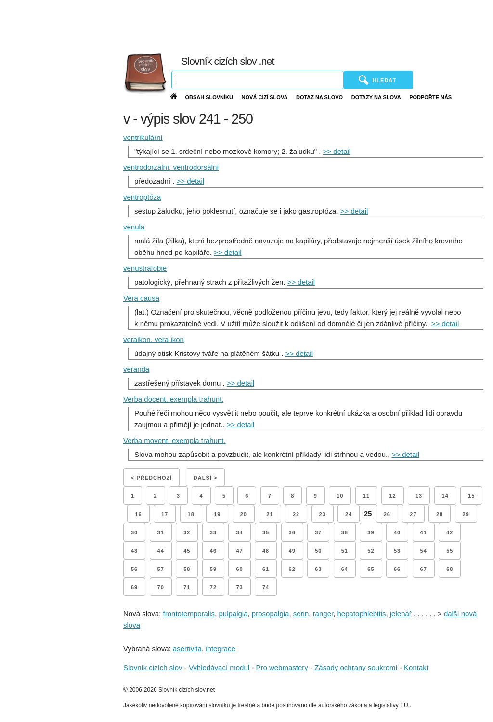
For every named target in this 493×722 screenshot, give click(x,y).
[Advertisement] (278, 24)
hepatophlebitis (361, 613)
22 (296, 514)
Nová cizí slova (265, 97)
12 (392, 496)
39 (370, 532)
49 (292, 551)
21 (269, 514)
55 (449, 551)
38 (344, 532)
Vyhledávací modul (219, 667)
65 (370, 569)
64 (344, 569)
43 (134, 551)
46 (213, 551)
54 (423, 551)
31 (160, 532)
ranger (323, 613)
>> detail (337, 151)
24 (348, 514)
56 (134, 569)
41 (423, 532)
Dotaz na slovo (319, 97)
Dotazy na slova (376, 97)
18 (191, 514)
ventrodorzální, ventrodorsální (171, 167)
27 (413, 514)
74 (265, 587)
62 (292, 569)
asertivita (187, 649)
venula (133, 227)
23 (322, 514)
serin (301, 613)
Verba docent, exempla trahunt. (173, 399)
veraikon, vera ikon (153, 339)
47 (239, 551)
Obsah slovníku (209, 97)
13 (418, 496)
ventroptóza (142, 197)
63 (318, 569)
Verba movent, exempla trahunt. (174, 440)
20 (243, 514)
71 (186, 587)
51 (344, 551)
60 (239, 569)
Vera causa (141, 298)
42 (449, 532)
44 (160, 551)
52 (370, 551)
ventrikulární (143, 137)
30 (134, 532)
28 (439, 514)
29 (466, 514)
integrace (220, 649)
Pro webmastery (282, 667)
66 (397, 569)
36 (292, 532)
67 (423, 569)
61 (265, 569)
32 (186, 532)
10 (340, 496)
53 (397, 551)
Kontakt (416, 667)
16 (138, 514)
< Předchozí (151, 478)
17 (164, 514)
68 (449, 569)
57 (160, 569)
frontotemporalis (189, 613)
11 (366, 496)
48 (265, 551)
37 (318, 532)
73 (239, 587)
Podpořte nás (430, 97)
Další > (205, 478)
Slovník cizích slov (152, 667)
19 (217, 514)
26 (387, 514)
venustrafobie (145, 268)
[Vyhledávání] (257, 80)
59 (213, 569)
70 (160, 587)
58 (186, 569)
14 (445, 496)
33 (213, 532)
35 (265, 532)
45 (186, 551)
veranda (136, 369)
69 (134, 587)
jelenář (401, 613)
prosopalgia (270, 613)
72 (213, 587)
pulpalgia (233, 613)
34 (239, 532)
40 (397, 532)
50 (318, 551)
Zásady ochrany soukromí (356, 667)
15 (471, 496)
